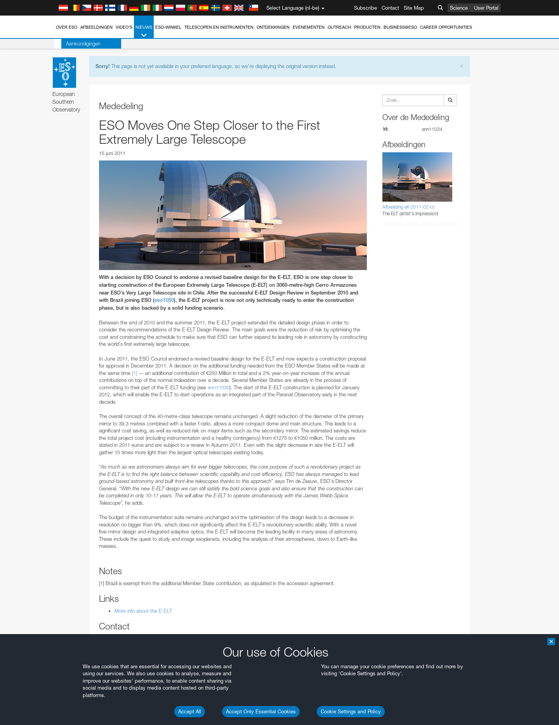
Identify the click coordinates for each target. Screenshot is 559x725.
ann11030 (218, 387)
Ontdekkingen (273, 27)
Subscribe (365, 8)
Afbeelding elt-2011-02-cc (408, 207)
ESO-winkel (168, 27)
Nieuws (144, 31)
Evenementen (309, 27)
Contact (390, 8)
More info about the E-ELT (143, 611)
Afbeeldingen (96, 27)
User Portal (486, 8)
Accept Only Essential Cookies (261, 711)
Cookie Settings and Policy (351, 711)
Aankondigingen (76, 43)
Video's (124, 27)
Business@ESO (400, 27)
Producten (367, 27)
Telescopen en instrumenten (218, 27)
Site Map (414, 8)
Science (459, 8)
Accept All (189, 711)
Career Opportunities (446, 27)
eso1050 (164, 300)
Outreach (339, 27)
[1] (134, 373)
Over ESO (66, 27)
